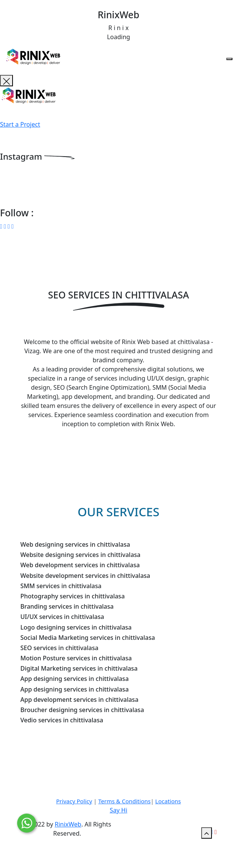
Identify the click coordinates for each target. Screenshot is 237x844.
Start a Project (20, 124)
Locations (168, 801)
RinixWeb (68, 824)
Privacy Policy (74, 801)
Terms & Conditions (124, 801)
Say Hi (118, 810)
